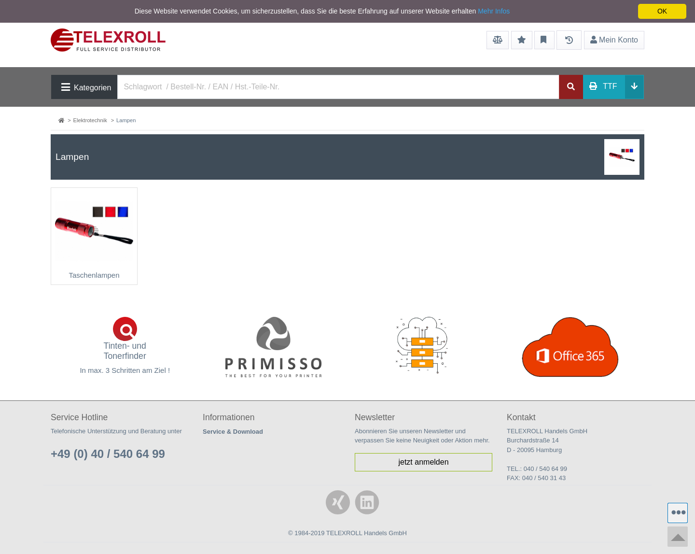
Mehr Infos (494, 11)
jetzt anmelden (423, 462)
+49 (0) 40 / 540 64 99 (108, 453)
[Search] (338, 87)
